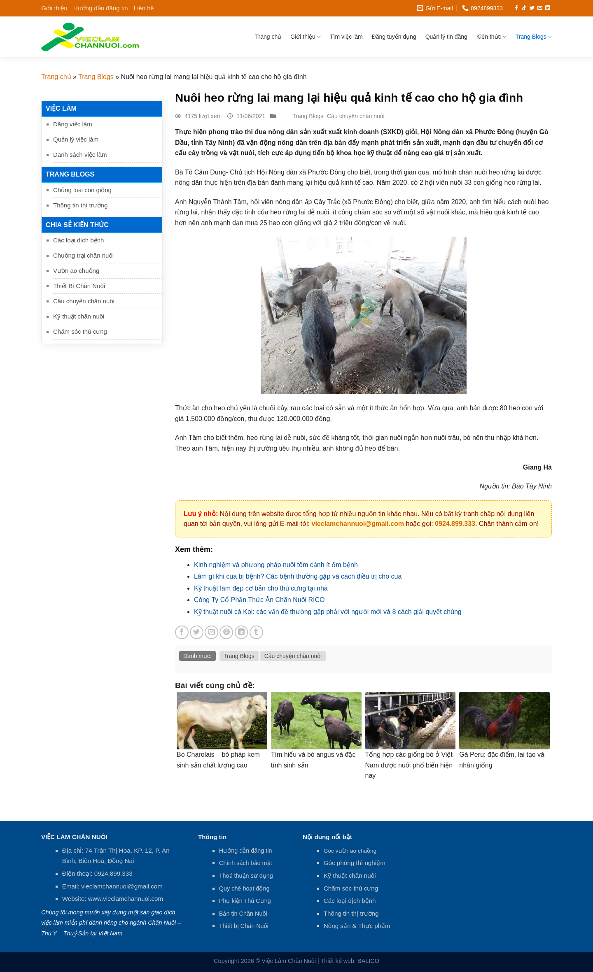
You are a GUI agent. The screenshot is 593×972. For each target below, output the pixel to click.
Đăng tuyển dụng (394, 36)
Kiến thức (491, 37)
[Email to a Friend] (211, 632)
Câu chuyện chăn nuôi (83, 301)
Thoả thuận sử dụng (246, 875)
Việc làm (61, 108)
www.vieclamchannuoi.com (125, 898)
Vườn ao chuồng (76, 270)
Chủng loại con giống (82, 189)
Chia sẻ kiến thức (77, 224)
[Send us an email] (539, 8)
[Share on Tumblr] (256, 632)
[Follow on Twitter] (532, 8)
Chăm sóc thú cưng (80, 331)
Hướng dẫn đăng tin (100, 8)
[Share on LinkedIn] (241, 632)
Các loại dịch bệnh (78, 240)
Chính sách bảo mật (245, 863)
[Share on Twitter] (196, 632)
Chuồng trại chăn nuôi (83, 255)
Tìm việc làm (346, 36)
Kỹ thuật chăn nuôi (78, 316)
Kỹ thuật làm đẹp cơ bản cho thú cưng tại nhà (261, 588)
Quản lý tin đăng (446, 36)
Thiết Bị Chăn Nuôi (79, 285)
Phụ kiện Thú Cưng (245, 901)
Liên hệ (144, 8)
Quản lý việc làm (75, 139)
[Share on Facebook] (182, 632)
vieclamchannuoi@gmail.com (357, 523)
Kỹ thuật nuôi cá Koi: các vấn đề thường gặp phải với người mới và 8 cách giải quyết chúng (328, 611)
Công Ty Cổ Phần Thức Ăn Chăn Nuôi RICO (259, 599)
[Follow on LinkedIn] (547, 8)
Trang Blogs (534, 37)
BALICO (368, 961)
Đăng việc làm (72, 124)
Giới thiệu (54, 8)
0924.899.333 (455, 523)
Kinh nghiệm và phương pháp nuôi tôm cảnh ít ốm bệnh (276, 564)
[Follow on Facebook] (516, 8)
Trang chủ (268, 36)
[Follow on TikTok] (524, 8)
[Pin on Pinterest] (226, 632)
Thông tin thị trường (80, 205)
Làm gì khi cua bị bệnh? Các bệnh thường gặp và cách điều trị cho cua (298, 576)
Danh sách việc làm (80, 154)
